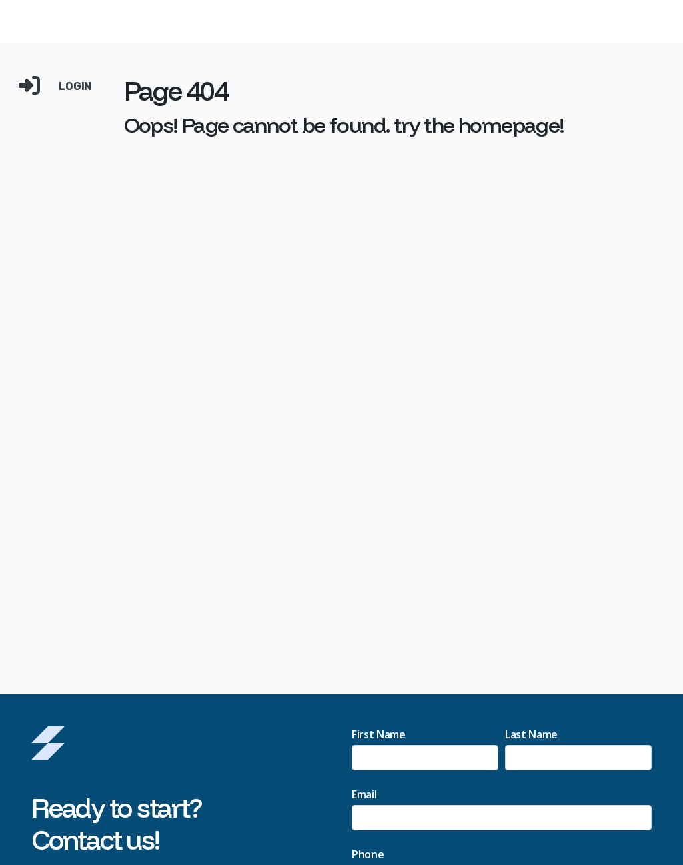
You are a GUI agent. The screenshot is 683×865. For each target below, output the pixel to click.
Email (364, 794)
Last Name (531, 734)
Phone (368, 854)
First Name (379, 734)
